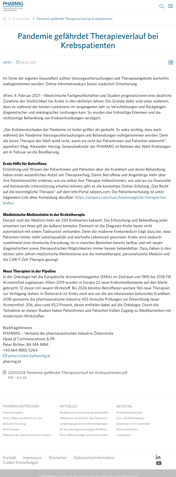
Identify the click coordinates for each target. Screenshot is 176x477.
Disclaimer (58, 457)
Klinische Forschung (14, 423)
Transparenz (123, 434)
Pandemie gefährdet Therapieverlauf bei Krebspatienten (74, 18)
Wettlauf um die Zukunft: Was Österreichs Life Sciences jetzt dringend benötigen (85, 418)
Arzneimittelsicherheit (129, 412)
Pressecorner (21, 18)
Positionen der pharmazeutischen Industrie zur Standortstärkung (28, 434)
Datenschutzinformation (94, 457)
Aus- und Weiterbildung (130, 418)
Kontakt (9, 457)
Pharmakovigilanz (13, 412)
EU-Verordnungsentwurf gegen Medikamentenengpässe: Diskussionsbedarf (85, 429)
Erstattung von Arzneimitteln (133, 423)
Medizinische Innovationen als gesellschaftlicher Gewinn (85, 412)
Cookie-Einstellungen (20, 462)
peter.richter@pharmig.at (29, 355)
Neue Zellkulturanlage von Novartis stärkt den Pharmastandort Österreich (85, 434)
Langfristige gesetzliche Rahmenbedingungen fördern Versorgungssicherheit (85, 423)
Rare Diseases (11, 429)
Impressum (32, 457)
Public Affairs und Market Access (22, 418)
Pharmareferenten (126, 429)
